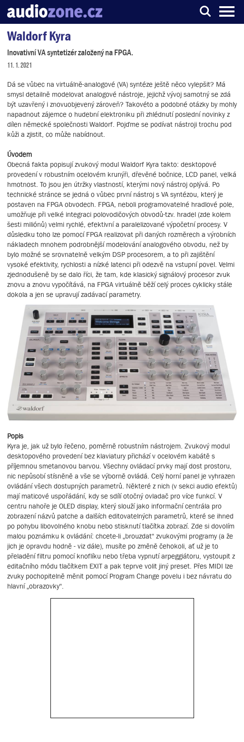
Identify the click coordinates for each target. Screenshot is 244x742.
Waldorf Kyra (39, 36)
